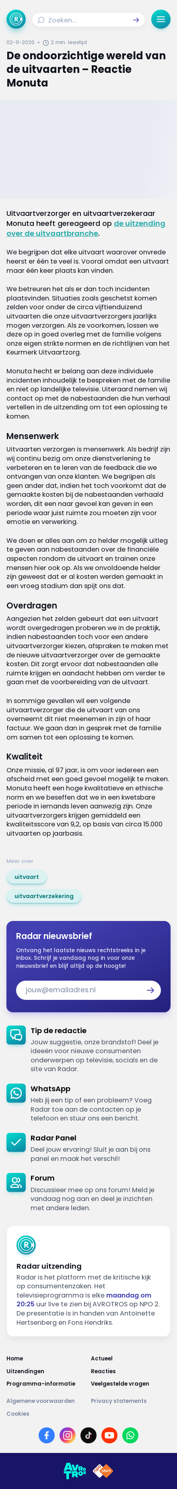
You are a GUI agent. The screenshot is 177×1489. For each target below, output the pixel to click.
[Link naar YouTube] (109, 1435)
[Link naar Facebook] (47, 1435)
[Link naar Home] (46, 1358)
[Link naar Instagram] (68, 1435)
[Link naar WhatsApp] (130, 1435)
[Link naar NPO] (103, 1471)
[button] (136, 20)
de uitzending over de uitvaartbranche (85, 228)
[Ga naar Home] (16, 19)
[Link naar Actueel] (131, 1358)
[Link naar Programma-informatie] (46, 1384)
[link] (26, 877)
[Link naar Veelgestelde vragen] (131, 1384)
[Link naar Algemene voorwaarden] (46, 1401)
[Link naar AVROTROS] (75, 1471)
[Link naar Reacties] (131, 1371)
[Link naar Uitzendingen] (46, 1371)
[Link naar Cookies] (88, 1414)
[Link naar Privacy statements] (131, 1401)
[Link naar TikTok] (88, 1435)
